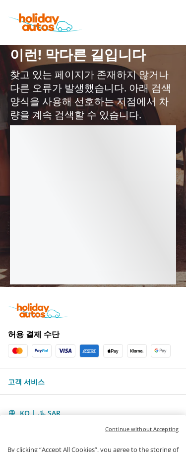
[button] (93, 381)
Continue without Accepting (142, 439)
